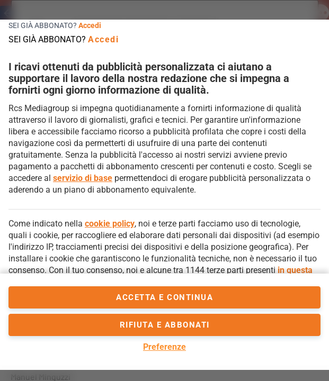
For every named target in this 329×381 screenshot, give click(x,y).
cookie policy (110, 224)
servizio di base (82, 178)
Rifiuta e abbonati (165, 325)
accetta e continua (164, 297)
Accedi (89, 25)
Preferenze (164, 347)
